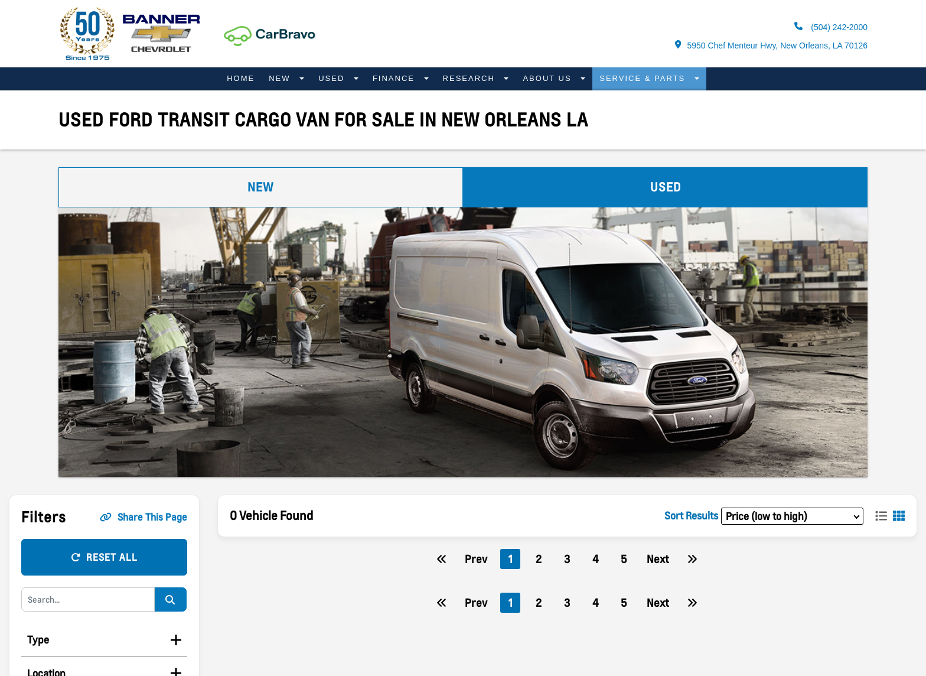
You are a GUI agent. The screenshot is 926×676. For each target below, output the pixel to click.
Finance (395, 78)
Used (333, 78)
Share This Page (143, 517)
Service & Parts (644, 78)
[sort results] (792, 516)
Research (470, 78)
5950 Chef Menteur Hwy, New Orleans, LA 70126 (771, 45)
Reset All (104, 557)
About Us (549, 78)
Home (241, 78)
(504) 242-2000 (831, 27)
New (281, 78)
